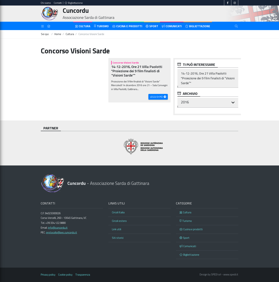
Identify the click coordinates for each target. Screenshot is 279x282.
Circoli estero (119, 221)
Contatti (58, 3)
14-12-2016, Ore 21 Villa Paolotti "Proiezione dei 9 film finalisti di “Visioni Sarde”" (136, 71)
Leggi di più (156, 97)
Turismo (101, 26)
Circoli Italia (118, 212)
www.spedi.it (230, 274)
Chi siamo (46, 3)
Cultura (82, 26)
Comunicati (172, 26)
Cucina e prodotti (127, 26)
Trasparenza (82, 275)
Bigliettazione (74, 3)
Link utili (116, 229)
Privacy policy (48, 275)
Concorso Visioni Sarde (126, 62)
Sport (152, 26)
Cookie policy (65, 275)
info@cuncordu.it (58, 228)
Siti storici (117, 238)
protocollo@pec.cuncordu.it (61, 232)
